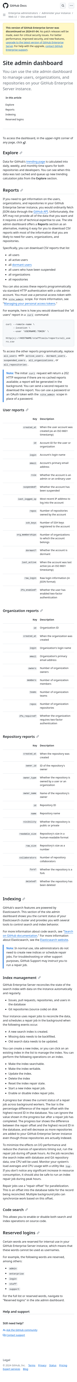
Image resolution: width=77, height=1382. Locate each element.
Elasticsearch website (54, 940)
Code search (15, 1209)
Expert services (11, 1369)
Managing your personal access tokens (29, 303)
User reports (15, 410)
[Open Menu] (71, 5)
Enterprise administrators (23, 13)
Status (52, 1365)
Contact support (14, 1335)
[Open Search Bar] (63, 5)
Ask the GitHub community (20, 1330)
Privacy (42, 1365)
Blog (25, 1369)
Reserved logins (21, 1232)
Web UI (12, 16)
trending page (35, 161)
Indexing (14, 899)
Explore (12, 152)
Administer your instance (56, 13)
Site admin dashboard (33, 16)
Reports (13, 190)
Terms (31, 1365)
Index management (22, 977)
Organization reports (23, 610)
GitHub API (40, 211)
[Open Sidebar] (4, 15)
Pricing (63, 1365)
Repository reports (21, 736)
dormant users (22, 265)
